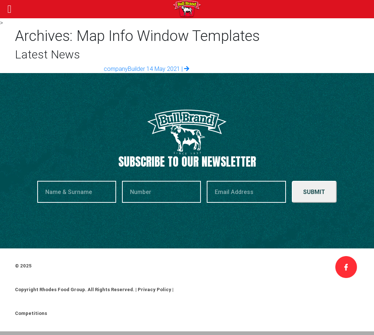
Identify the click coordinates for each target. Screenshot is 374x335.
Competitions (31, 313)
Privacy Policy (154, 289)
